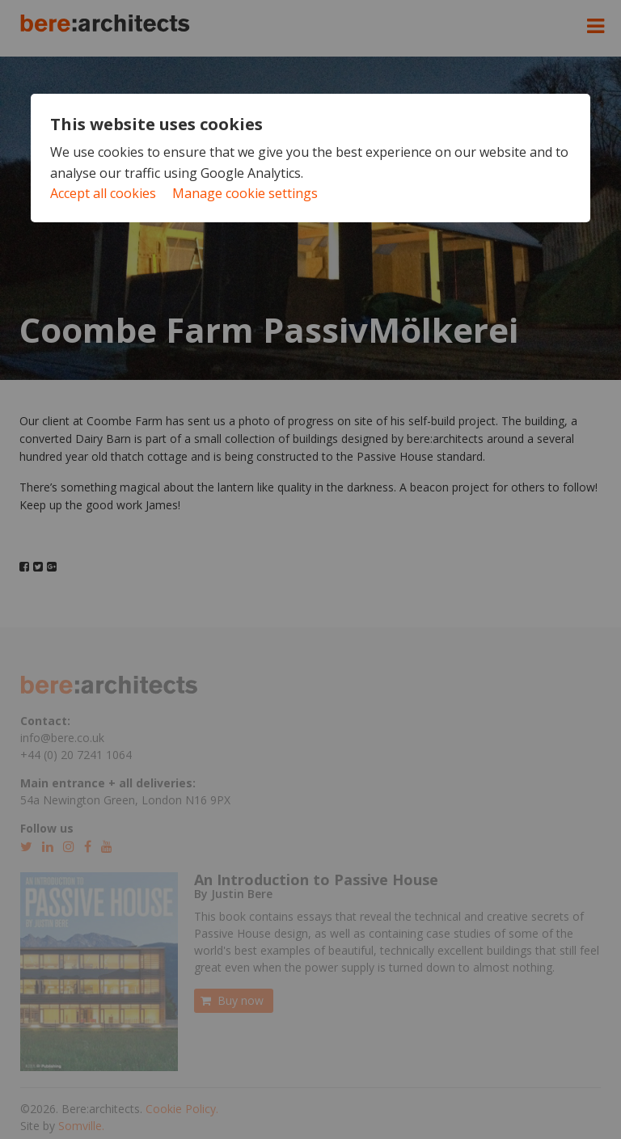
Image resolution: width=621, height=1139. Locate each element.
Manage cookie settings (245, 193)
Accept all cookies (103, 193)
